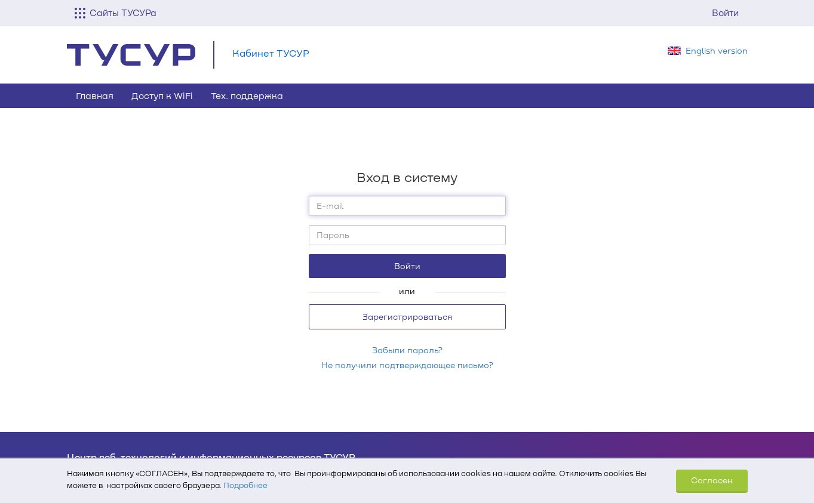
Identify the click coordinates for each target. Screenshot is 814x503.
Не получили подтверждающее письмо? (407, 365)
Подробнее (245, 485)
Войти (725, 12)
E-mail (330, 205)
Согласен (712, 480)
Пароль (333, 235)
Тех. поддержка (247, 95)
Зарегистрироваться (407, 316)
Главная (94, 95)
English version (717, 50)
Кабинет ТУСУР (270, 52)
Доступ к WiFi (162, 95)
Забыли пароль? (407, 350)
